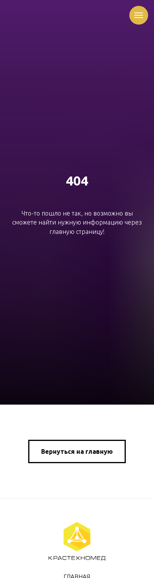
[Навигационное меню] (138, 15)
